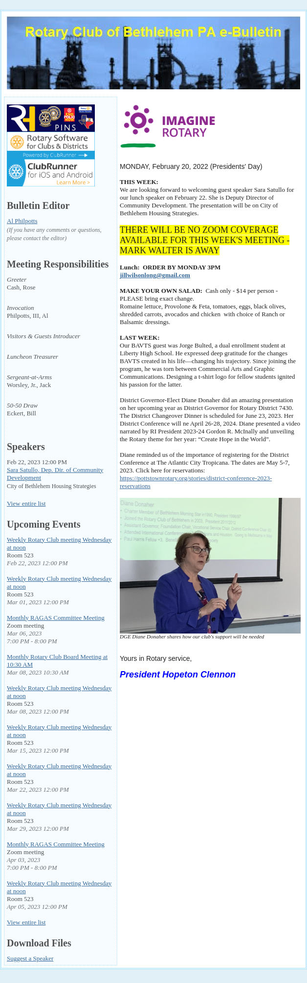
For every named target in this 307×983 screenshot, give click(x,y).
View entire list (26, 503)
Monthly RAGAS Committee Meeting (56, 617)
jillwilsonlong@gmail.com (155, 275)
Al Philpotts (22, 221)
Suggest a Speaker (30, 958)
